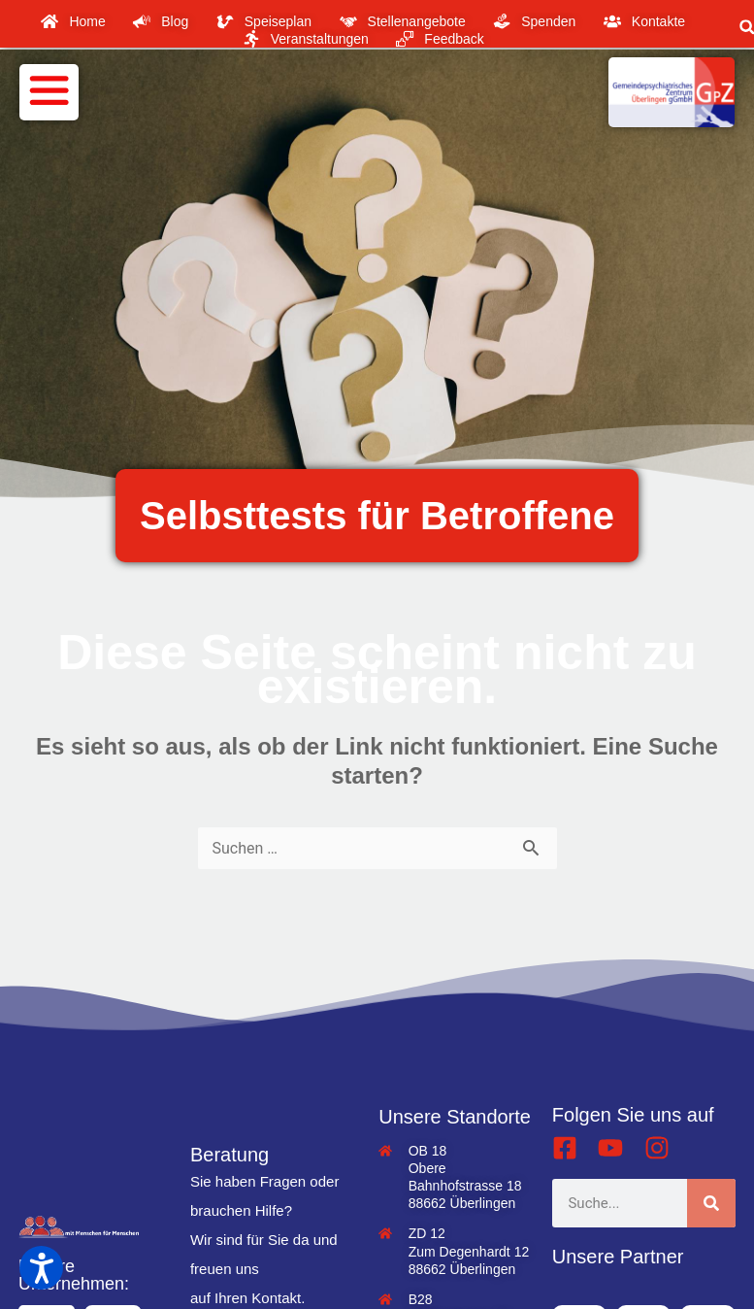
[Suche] (711, 1203)
